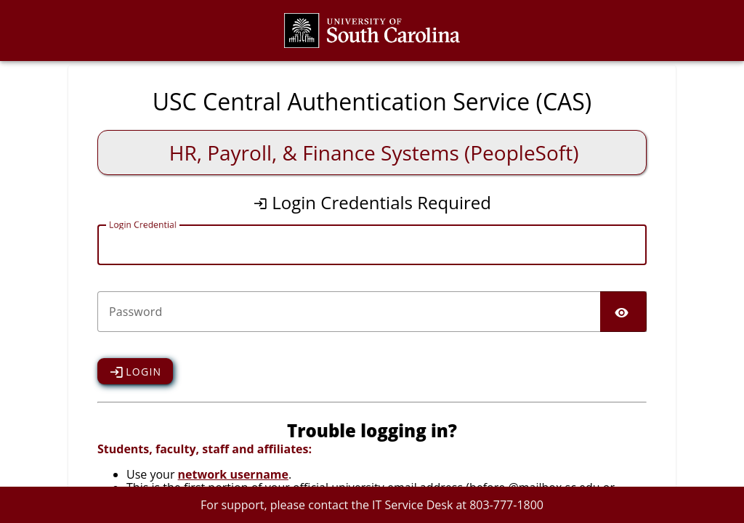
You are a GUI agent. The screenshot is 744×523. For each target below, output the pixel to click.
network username (233, 474)
